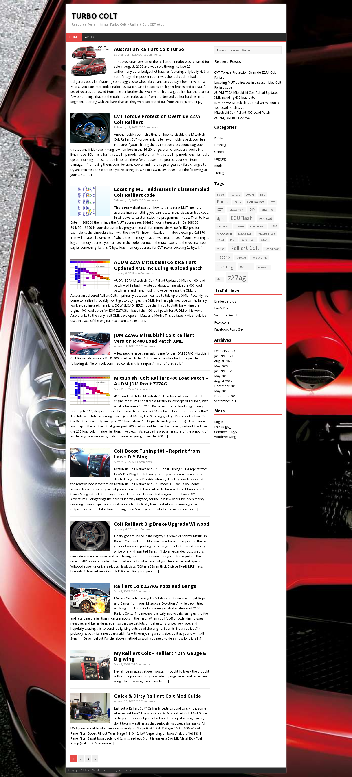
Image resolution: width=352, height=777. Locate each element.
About (90, 37)
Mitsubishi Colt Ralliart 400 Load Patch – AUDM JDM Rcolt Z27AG (161, 381)
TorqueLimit (259, 257)
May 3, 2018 (122, 664)
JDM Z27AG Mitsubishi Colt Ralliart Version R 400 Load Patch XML (154, 338)
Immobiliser (257, 226)
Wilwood (263, 267)
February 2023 (224, 351)
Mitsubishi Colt (266, 233)
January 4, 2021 (124, 529)
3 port (220, 194)
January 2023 (223, 356)
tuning (225, 266)
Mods (218, 165)
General (219, 152)
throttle (241, 257)
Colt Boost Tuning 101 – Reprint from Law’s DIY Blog (157, 454)
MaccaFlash (245, 233)
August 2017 (223, 381)
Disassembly (236, 209)
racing (220, 248)
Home (74, 37)
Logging (220, 159)
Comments (225, 432)
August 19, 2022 (124, 346)
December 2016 (226, 386)
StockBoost (272, 248)
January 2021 (223, 371)
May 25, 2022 (122, 389)
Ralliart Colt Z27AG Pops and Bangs (155, 586)
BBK (262, 194)
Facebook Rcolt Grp (228, 329)
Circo (238, 202)
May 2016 (221, 391)
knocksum (224, 233)
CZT (220, 209)
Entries (222, 426)
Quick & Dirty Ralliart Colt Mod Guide (157, 696)
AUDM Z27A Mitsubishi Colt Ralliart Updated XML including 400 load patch (158, 265)
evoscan (223, 226)
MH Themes (125, 770)
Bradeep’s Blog (225, 301)
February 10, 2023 (126, 200)
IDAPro (240, 226)
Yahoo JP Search (226, 315)
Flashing (220, 145)
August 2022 (223, 361)
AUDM (250, 194)
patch (264, 239)
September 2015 (226, 401)
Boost (218, 137)
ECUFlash (242, 217)
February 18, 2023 (126, 127)
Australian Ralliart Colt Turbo (149, 49)
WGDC (246, 267)
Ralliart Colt (244, 247)
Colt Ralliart (255, 202)
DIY (252, 209)
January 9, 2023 (124, 273)
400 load (235, 194)
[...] (200, 102)
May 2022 (221, 366)
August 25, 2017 (124, 701)
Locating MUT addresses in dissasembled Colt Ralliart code (161, 192)
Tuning (219, 172)
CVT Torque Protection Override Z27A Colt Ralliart (157, 119)
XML (219, 279)
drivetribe (267, 209)
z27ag (237, 277)
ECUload (265, 218)
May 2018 (221, 376)
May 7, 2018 (122, 591)
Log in (218, 422)
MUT (232, 239)
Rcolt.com (221, 322)
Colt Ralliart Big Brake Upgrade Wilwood (161, 524)
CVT (273, 202)
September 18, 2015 (127, 54)
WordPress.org (225, 437)
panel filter (248, 239)
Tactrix (223, 257)
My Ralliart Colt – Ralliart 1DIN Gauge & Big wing (160, 656)
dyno (220, 218)
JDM (274, 226)
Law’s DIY (221, 308)
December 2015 (226, 396)
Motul (220, 239)
